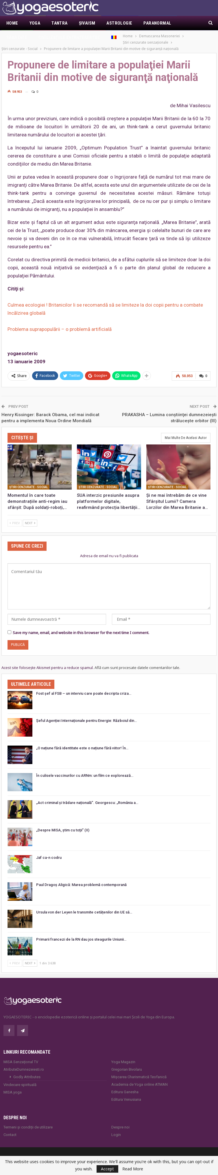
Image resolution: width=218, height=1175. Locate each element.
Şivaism (87, 23)
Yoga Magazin (123, 1055)
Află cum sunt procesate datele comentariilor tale (137, 661)
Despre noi (120, 1121)
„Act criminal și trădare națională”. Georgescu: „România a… (87, 796)
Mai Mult (153, 23)
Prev (15, 516)
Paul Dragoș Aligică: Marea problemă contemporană (81, 878)
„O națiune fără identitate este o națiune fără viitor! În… (82, 742)
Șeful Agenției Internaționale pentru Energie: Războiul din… (86, 714)
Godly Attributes (26, 1070)
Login (116, 1128)
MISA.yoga (12, 1086)
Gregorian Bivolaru (126, 1063)
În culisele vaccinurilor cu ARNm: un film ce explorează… (84, 769)
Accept (107, 1169)
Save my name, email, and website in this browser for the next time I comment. (81, 626)
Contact (9, 1128)
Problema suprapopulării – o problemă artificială (60, 323)
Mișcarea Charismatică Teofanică (139, 1070)
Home (12, 23)
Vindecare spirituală (19, 1078)
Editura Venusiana (126, 1093)
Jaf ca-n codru (49, 851)
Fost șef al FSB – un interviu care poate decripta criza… (83, 687)
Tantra (59, 23)
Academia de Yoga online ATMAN (139, 1078)
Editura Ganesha (124, 1085)
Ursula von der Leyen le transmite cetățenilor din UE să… (84, 906)
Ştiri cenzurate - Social (28, 480)
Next (30, 516)
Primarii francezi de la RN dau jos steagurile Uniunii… (81, 933)
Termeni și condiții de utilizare (28, 1121)
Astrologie (119, 23)
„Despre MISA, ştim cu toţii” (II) (62, 824)
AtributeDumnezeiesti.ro (23, 1063)
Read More (132, 1169)
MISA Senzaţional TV (20, 1055)
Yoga (34, 23)
